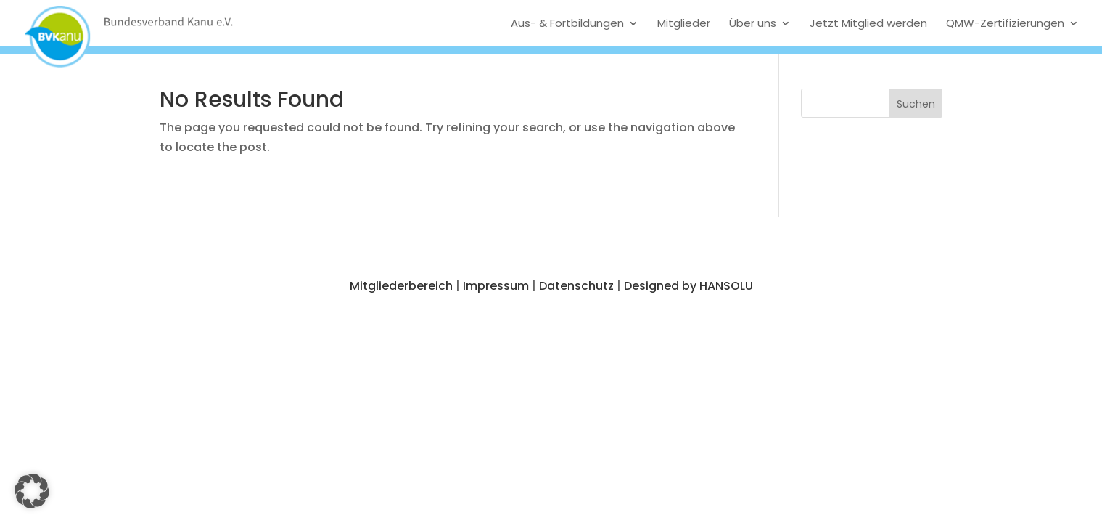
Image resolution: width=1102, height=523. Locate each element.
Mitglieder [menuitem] (683, 23)
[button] (916, 103)
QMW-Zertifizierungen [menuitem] (1005, 23)
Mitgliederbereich (401, 285)
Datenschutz (576, 285)
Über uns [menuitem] (752, 23)
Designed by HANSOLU (688, 285)
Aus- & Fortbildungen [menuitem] (567, 23)
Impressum (496, 285)
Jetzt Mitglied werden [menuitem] (868, 23)
